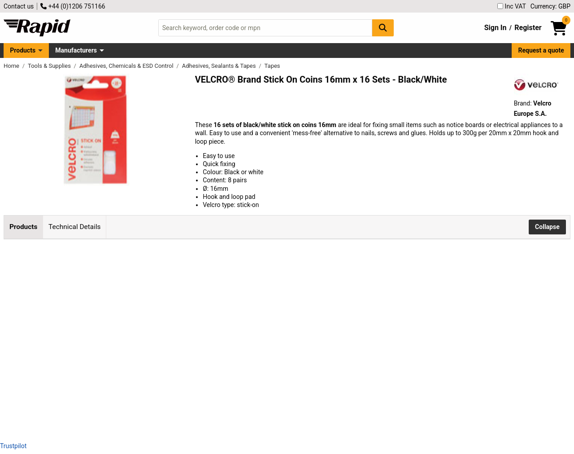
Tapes (272, 65)
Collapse (547, 226)
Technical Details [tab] (74, 227)
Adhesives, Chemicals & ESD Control (127, 65)
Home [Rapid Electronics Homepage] (12, 65)
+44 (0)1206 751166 (72, 6)
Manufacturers (76, 50)
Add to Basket (336, 280)
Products (22, 50)
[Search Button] (383, 27)
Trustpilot (13, 446)
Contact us (19, 6)
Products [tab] (23, 227)
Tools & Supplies (50, 65)
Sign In (495, 27)
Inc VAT (511, 6)
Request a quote (541, 50)
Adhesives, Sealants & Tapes (219, 65)
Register (527, 27)
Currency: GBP (550, 6)
